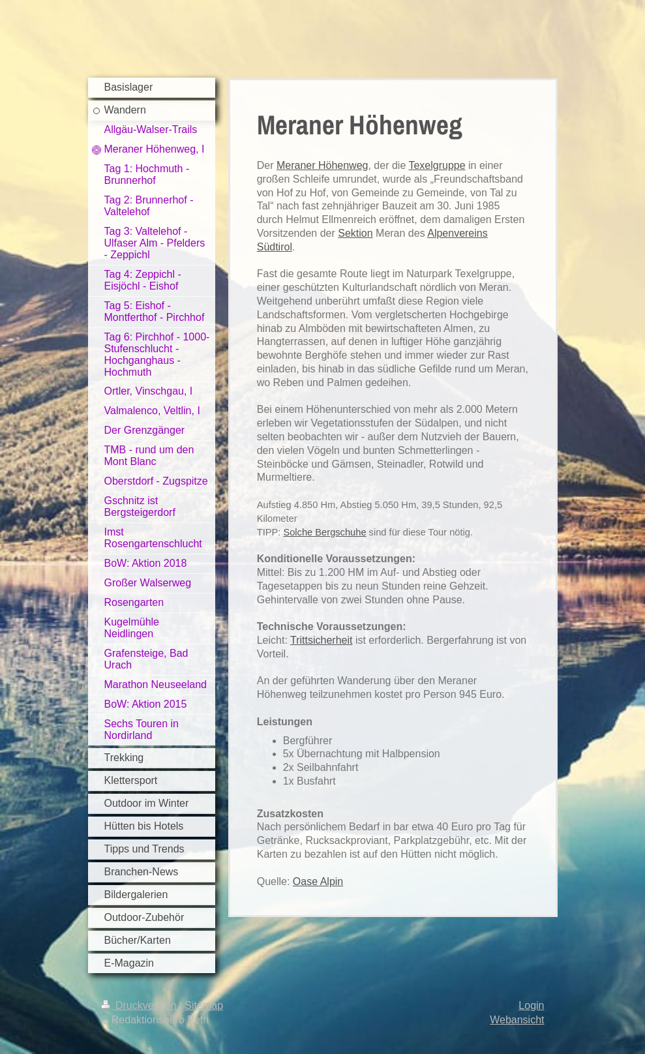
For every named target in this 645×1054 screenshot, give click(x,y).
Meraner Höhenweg (322, 165)
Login (531, 1005)
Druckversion (140, 1005)
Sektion (355, 233)
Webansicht (517, 1019)
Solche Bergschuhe (324, 532)
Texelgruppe (436, 165)
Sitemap (204, 1005)
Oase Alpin (318, 881)
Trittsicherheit (321, 640)
